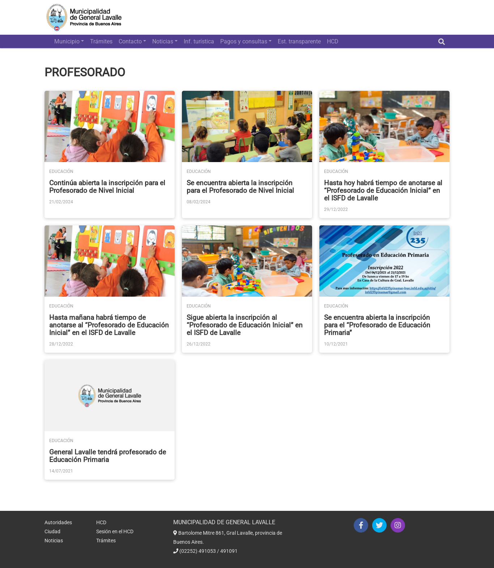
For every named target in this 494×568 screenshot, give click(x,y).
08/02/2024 (198, 201)
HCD (332, 41)
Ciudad (52, 531)
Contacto (130, 41)
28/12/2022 (61, 344)
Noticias (162, 41)
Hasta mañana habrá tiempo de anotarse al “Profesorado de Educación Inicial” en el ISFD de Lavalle (109, 325)
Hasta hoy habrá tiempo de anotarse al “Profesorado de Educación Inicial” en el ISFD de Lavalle (383, 190)
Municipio (67, 41)
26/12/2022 (198, 344)
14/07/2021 (61, 471)
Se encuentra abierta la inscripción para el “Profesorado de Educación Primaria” (377, 325)
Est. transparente (299, 41)
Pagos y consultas (243, 41)
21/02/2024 (61, 201)
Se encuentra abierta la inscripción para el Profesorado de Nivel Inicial (240, 187)
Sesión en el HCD (114, 531)
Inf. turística (199, 41)
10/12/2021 (336, 344)
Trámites (101, 41)
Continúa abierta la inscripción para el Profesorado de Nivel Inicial (107, 187)
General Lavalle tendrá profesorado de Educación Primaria (107, 456)
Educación (61, 171)
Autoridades (58, 522)
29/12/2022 (336, 209)
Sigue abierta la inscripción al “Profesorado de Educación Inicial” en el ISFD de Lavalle (245, 325)
